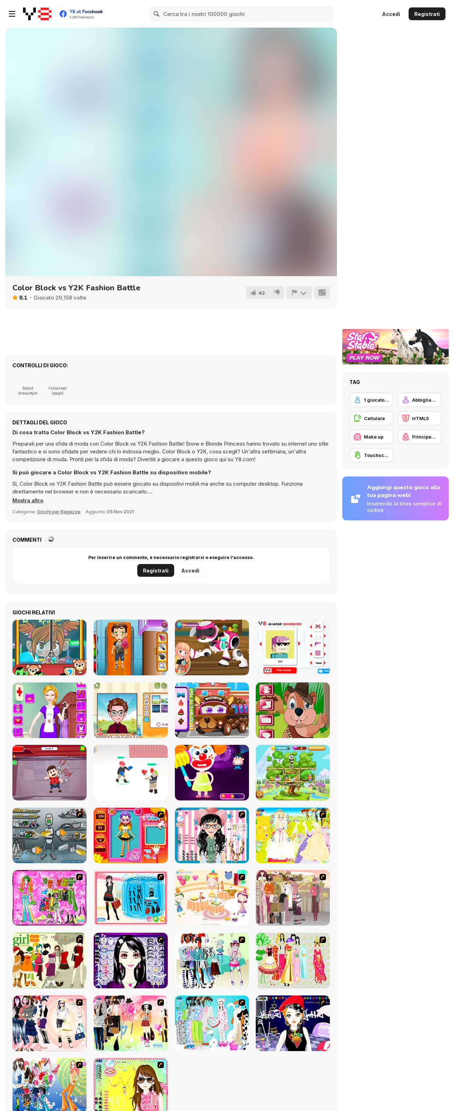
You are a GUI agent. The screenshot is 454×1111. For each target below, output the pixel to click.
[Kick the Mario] (49, 772)
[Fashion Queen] (131, 898)
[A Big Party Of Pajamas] (212, 1023)
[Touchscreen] (371, 455)
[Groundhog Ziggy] (293, 710)
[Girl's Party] (212, 898)
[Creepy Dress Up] (212, 772)
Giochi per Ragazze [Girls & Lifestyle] (59, 511)
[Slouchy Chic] (131, 1023)
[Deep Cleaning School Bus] (212, 710)
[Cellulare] (371, 418)
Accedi (391, 14)
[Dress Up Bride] (293, 835)
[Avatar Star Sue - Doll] (131, 835)
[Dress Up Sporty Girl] (49, 1023)
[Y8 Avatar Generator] (293, 647)
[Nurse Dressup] (49, 710)
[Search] (157, 14)
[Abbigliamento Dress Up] (420, 400)
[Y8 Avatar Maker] (131, 710)
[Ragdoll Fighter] (131, 772)
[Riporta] (299, 292)
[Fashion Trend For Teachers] (293, 898)
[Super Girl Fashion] (49, 960)
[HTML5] (420, 418)
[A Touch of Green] (49, 898)
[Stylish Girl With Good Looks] (293, 1023)
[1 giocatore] (371, 400)
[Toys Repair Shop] (212, 647)
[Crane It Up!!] (49, 647)
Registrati (427, 14)
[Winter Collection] (212, 960)
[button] (28, 500)
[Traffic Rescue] (131, 647)
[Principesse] (420, 437)
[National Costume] (293, 960)
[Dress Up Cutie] (212, 835)
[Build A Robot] (49, 835)
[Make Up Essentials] (131, 960)
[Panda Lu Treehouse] (293, 772)
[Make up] (371, 437)
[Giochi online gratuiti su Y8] (37, 13)
